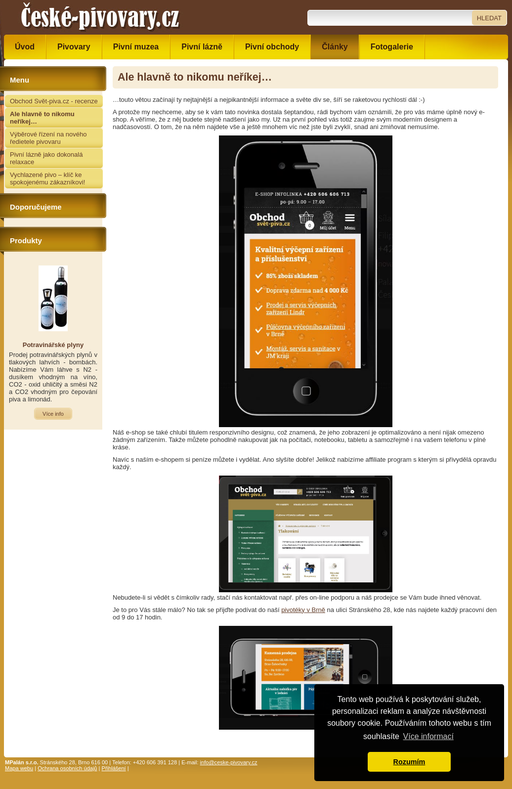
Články (334, 47)
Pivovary (73, 47)
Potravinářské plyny (53, 345)
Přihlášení (114, 768)
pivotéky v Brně (303, 610)
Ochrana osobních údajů (67, 768)
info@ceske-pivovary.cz (228, 762)
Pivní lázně (201, 47)
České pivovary (100, 17)
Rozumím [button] (409, 762)
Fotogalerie (392, 47)
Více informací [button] (428, 736)
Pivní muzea (136, 47)
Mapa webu (19, 768)
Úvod (25, 47)
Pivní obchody (272, 47)
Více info (53, 414)
